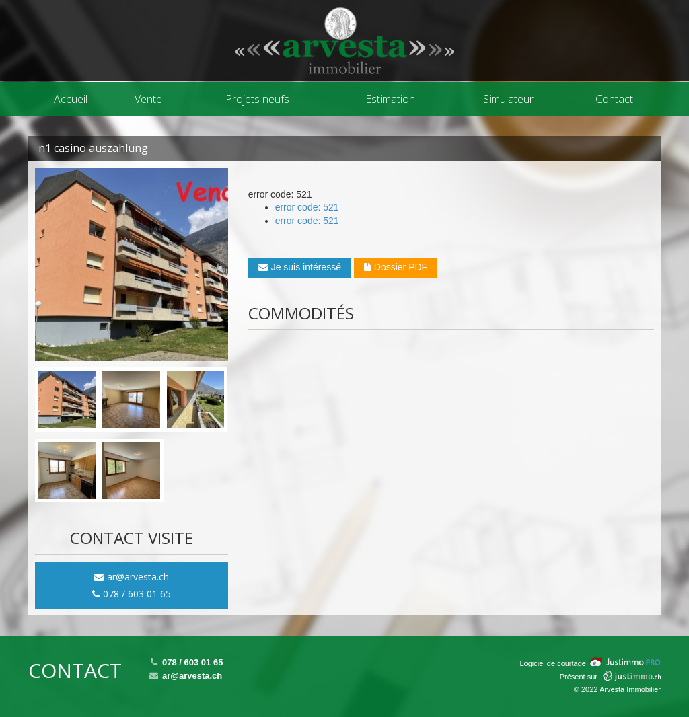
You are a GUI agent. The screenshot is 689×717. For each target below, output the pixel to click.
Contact (614, 98)
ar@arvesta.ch (131, 576)
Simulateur (508, 98)
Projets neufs (257, 98)
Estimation (390, 98)
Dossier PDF (395, 267)
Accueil (70, 98)
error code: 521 (307, 207)
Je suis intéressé (299, 267)
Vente (148, 98)
